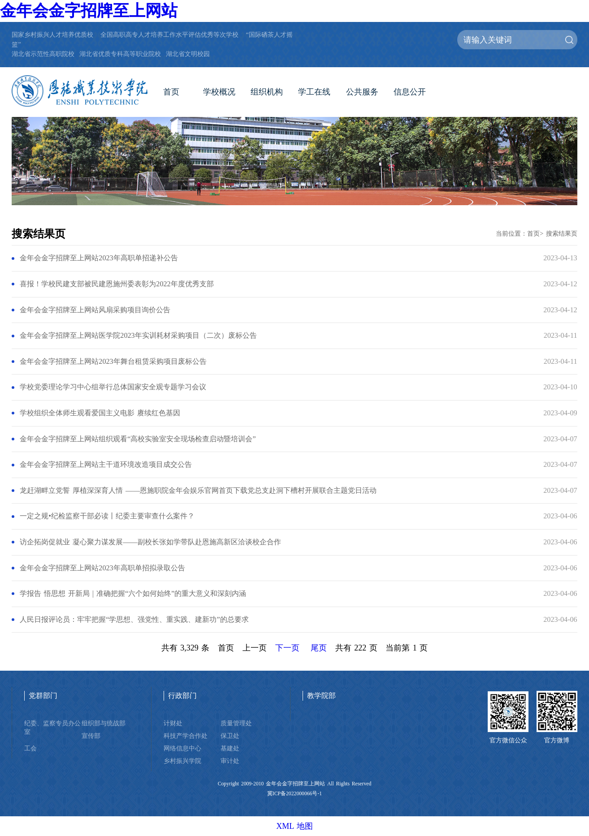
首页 (171, 91)
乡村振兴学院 (182, 760)
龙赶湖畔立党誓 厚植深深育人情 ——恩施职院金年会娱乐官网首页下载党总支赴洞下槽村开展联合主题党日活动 (198, 491)
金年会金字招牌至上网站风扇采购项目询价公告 (95, 310)
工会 (30, 748)
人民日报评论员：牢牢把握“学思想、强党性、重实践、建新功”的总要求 (134, 620)
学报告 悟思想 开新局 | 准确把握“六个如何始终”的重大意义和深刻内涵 (133, 594)
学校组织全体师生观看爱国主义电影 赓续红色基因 (100, 413)
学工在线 (314, 91)
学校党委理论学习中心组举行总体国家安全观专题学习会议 (113, 387)
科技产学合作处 (186, 735)
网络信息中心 (182, 748)
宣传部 (91, 735)
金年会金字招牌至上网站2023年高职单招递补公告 (99, 258)
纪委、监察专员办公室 (52, 727)
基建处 (230, 748)
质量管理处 (236, 723)
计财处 (173, 723)
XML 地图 (294, 826)
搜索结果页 (561, 233)
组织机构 (267, 91)
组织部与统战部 (104, 723)
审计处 (230, 760)
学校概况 (219, 91)
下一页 (287, 647)
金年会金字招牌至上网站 (89, 11)
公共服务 (362, 91)
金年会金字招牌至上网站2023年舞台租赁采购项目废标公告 (113, 362)
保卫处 (230, 735)
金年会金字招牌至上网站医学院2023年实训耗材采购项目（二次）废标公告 (138, 336)
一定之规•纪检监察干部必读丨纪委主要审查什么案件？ (107, 516)
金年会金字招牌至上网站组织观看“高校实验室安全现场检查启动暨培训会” (138, 439)
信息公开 (410, 91)
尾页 (319, 647)
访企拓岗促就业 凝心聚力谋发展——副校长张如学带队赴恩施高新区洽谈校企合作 (150, 542)
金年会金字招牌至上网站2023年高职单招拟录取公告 (102, 568)
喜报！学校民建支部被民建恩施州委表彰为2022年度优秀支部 (116, 284)
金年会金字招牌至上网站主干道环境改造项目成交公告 (106, 465)
